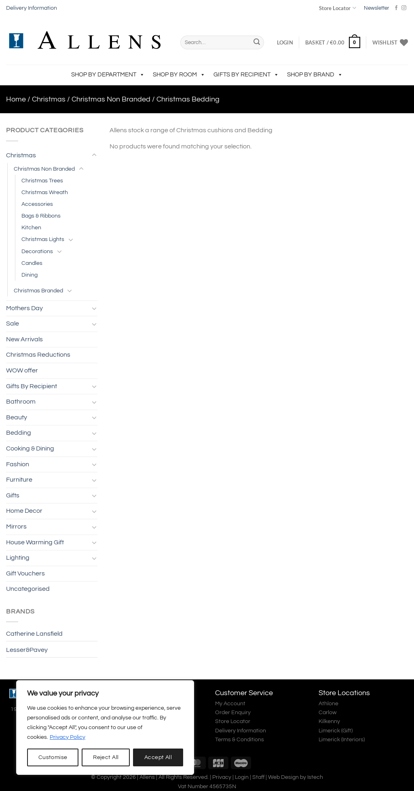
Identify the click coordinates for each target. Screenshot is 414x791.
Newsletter (376, 8)
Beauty (16, 417)
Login (242, 777)
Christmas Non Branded (111, 99)
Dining (29, 275)
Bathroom (21, 401)
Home (16, 99)
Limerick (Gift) (336, 731)
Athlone (328, 703)
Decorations (37, 251)
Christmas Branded (38, 291)
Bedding (18, 432)
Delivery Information (31, 8)
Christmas (48, 99)
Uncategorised (28, 589)
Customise (53, 757)
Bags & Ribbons (41, 216)
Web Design (283, 777)
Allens (147, 777)
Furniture (19, 479)
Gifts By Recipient (246, 75)
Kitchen (31, 227)
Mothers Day (24, 308)
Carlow (327, 712)
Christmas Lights (42, 239)
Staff (258, 777)
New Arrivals (24, 339)
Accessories (37, 204)
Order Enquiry (233, 712)
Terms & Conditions (239, 739)
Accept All (158, 757)
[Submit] (257, 42)
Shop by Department (108, 75)
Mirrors (16, 526)
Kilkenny (329, 721)
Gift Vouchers (25, 573)
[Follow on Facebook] (396, 8)
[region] (105, 727)
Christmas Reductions (38, 354)
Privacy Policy (67, 737)
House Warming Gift (35, 542)
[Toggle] (94, 155)
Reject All (105, 757)
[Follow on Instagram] (403, 8)
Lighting (18, 557)
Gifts (12, 495)
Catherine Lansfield (34, 633)
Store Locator (337, 8)
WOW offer (22, 370)
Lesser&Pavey (27, 650)
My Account (230, 703)
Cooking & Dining (30, 448)
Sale (12, 323)
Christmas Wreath (44, 192)
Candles (31, 263)
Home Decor (24, 511)
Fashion (17, 464)
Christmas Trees (42, 181)
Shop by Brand (315, 75)
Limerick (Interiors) (342, 739)
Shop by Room (179, 75)
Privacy (221, 777)
